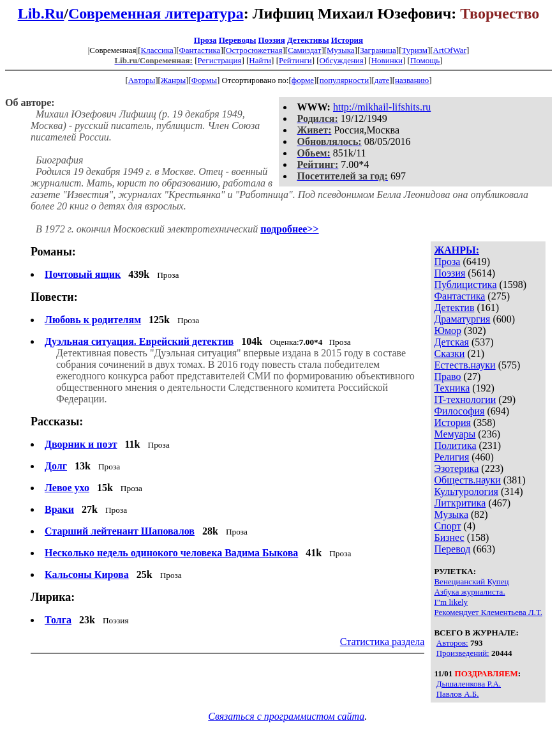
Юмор (447, 330)
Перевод (452, 548)
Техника (452, 388)
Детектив (454, 307)
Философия (459, 411)
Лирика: (53, 597)
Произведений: (462, 653)
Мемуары (454, 434)
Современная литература (156, 13)
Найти (260, 60)
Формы (204, 80)
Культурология (466, 491)
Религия (451, 457)
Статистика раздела (382, 641)
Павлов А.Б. (457, 694)
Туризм (414, 50)
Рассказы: (57, 421)
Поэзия (271, 40)
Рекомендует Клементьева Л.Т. (488, 612)
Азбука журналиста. (469, 591)
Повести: (54, 297)
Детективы (308, 40)
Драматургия (462, 319)
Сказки (449, 353)
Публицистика (465, 284)
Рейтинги (295, 60)
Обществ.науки (467, 480)
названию (412, 80)
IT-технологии (465, 399)
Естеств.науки (464, 365)
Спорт (447, 525)
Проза (205, 40)
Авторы (141, 80)
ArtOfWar (449, 50)
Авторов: (452, 643)
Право (447, 376)
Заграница (378, 50)
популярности (344, 80)
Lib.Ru (41, 13)
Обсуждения (342, 60)
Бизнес (449, 537)
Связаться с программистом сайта (286, 716)
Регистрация (219, 60)
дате (382, 80)
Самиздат (304, 50)
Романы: (53, 251)
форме (303, 80)
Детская (451, 342)
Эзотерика (456, 468)
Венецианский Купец (471, 581)
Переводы (237, 40)
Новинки (387, 60)
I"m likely (451, 602)
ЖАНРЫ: (456, 250)
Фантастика (199, 50)
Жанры (173, 80)
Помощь (425, 60)
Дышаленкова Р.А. (468, 683)
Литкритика (460, 503)
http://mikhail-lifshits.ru (382, 107)
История (347, 40)
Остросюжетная (254, 50)
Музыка (341, 50)
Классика (156, 50)
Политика (455, 445)
